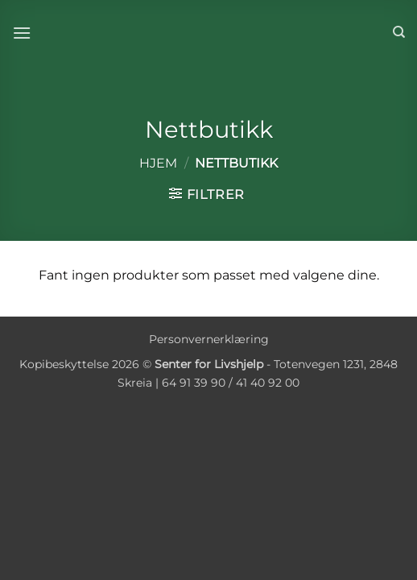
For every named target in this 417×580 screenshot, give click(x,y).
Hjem (158, 163)
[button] (21, 32)
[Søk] (399, 32)
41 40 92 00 (267, 382)
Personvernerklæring (209, 339)
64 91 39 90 (193, 382)
